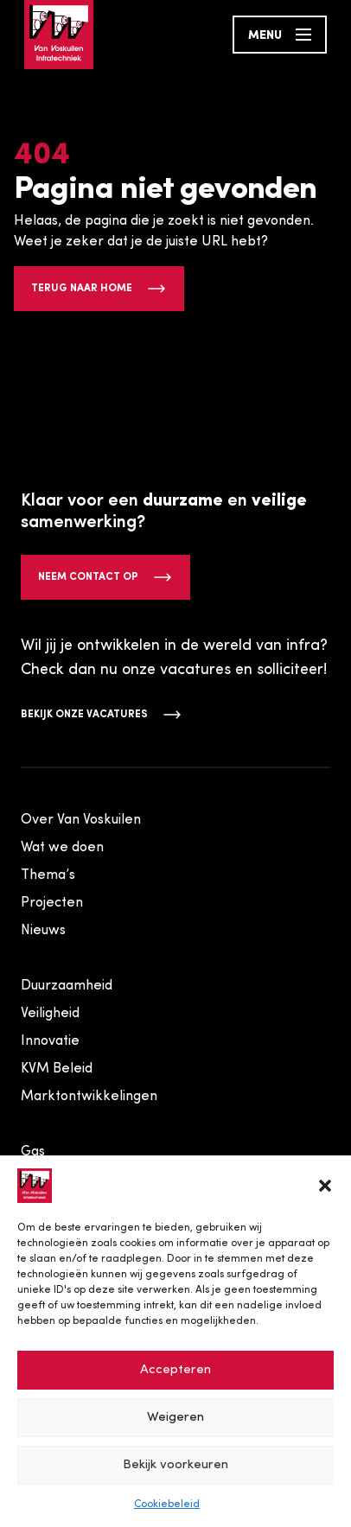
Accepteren (175, 1370)
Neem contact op (105, 577)
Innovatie (50, 1041)
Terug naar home (99, 288)
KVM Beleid (57, 1069)
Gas (33, 1152)
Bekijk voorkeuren (175, 1465)
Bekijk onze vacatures (101, 714)
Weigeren (175, 1417)
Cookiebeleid (167, 1504)
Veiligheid (50, 1014)
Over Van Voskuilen (81, 820)
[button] (325, 1185)
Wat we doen (62, 848)
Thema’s (48, 875)
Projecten (52, 903)
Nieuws (43, 931)
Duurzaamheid (66, 986)
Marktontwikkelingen (89, 1097)
